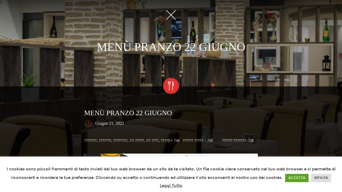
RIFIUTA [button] (321, 178)
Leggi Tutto (171, 185)
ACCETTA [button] (296, 178)
